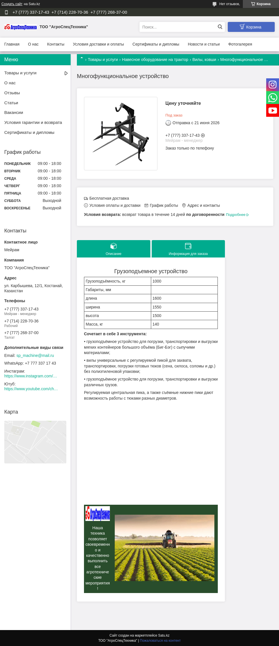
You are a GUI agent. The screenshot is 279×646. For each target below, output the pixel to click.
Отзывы (12, 92)
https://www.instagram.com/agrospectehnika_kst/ (31, 376)
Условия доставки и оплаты (98, 44)
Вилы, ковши (204, 59)
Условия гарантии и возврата (33, 122)
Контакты (55, 44)
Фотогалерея (240, 44)
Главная (11, 44)
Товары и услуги (103, 59)
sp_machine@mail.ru (35, 355)
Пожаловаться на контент (160, 641)
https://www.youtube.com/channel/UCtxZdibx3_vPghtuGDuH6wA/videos (31, 389)
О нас (33, 44)
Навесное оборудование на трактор (155, 59)
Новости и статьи (204, 44)
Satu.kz (163, 635)
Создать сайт (11, 4)
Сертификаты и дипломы (155, 44)
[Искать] (220, 27)
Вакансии (13, 112)
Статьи (11, 102)
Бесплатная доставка (109, 198)
